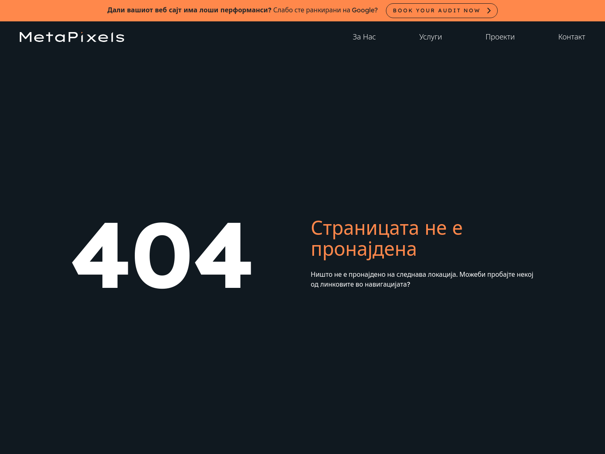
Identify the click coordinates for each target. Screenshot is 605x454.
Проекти (500, 37)
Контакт (571, 37)
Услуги (430, 37)
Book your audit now (436, 10)
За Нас (364, 37)
